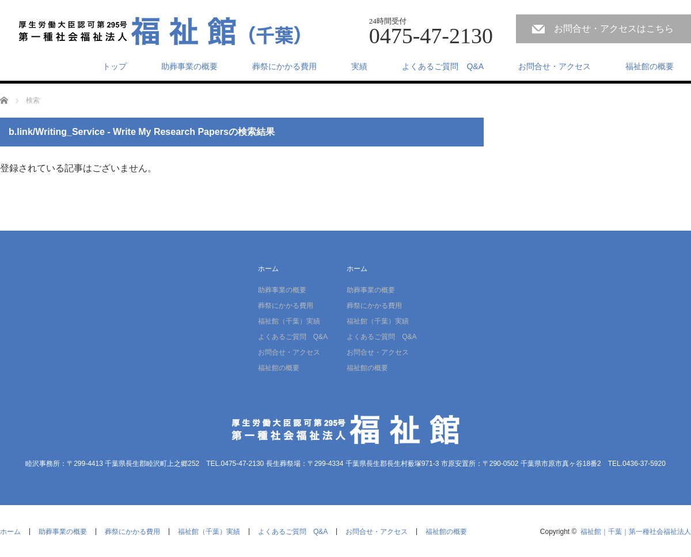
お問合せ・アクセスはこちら (614, 28)
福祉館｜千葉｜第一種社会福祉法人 (635, 532)
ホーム (268, 268)
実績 (359, 66)
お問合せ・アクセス (554, 66)
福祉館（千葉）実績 (289, 321)
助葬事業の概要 (189, 66)
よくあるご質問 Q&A (443, 66)
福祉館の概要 (649, 66)
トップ (114, 66)
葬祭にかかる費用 (284, 66)
